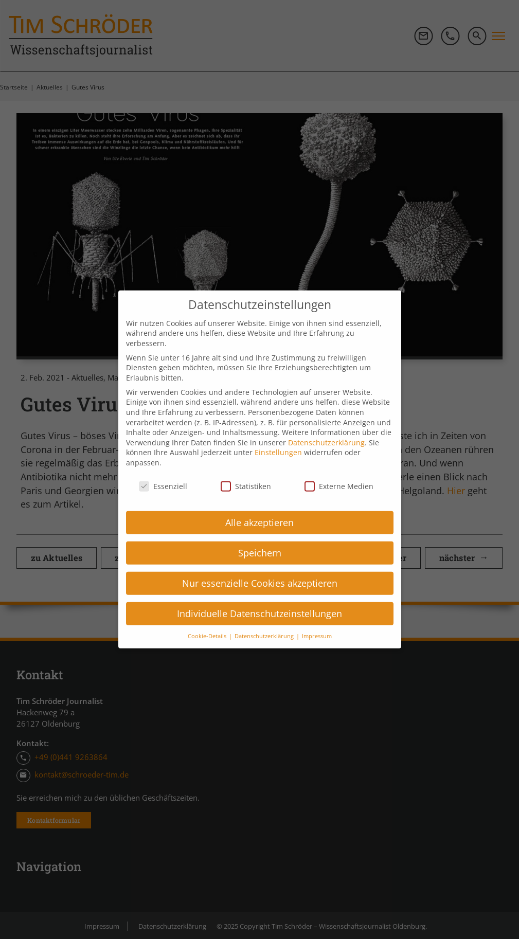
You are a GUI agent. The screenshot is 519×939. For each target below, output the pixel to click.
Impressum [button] (317, 621)
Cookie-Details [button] (208, 621)
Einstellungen (278, 438)
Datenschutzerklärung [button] (265, 621)
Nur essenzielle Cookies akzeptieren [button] (259, 569)
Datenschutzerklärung (326, 428)
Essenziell (163, 472)
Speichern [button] (259, 538)
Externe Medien (339, 472)
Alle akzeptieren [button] (259, 508)
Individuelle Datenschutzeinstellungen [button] (259, 599)
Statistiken (246, 472)
